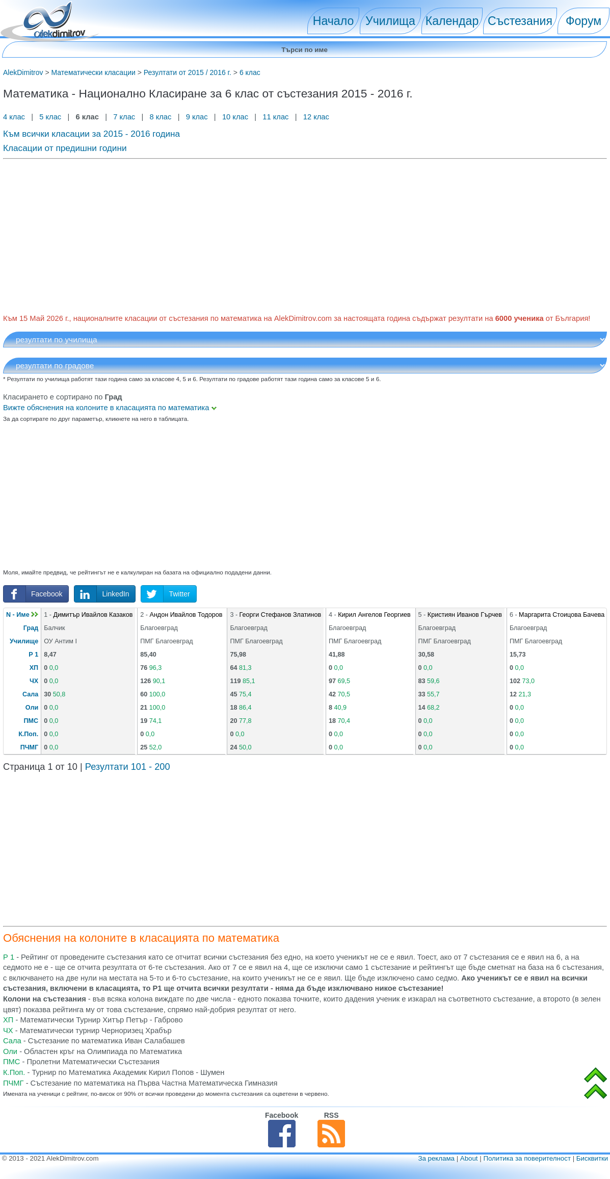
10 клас (235, 117)
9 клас (197, 117)
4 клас (15, 117)
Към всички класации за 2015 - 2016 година (91, 134)
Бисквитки (592, 1158)
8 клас (160, 117)
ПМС (31, 720)
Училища (390, 21)
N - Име (22, 614)
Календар (452, 21)
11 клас (275, 117)
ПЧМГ (29, 747)
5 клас (50, 117)
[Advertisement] (305, 234)
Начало (333, 21)
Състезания (520, 21)
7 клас (124, 117)
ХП (34, 667)
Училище (24, 641)
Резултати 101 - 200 (127, 767)
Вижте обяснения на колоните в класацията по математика (110, 408)
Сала (30, 694)
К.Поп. (28, 734)
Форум (583, 21)
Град (30, 628)
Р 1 (33, 654)
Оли (31, 707)
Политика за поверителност (527, 1158)
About (469, 1158)
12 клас (317, 117)
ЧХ (34, 681)
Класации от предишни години (65, 148)
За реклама (436, 1158)
